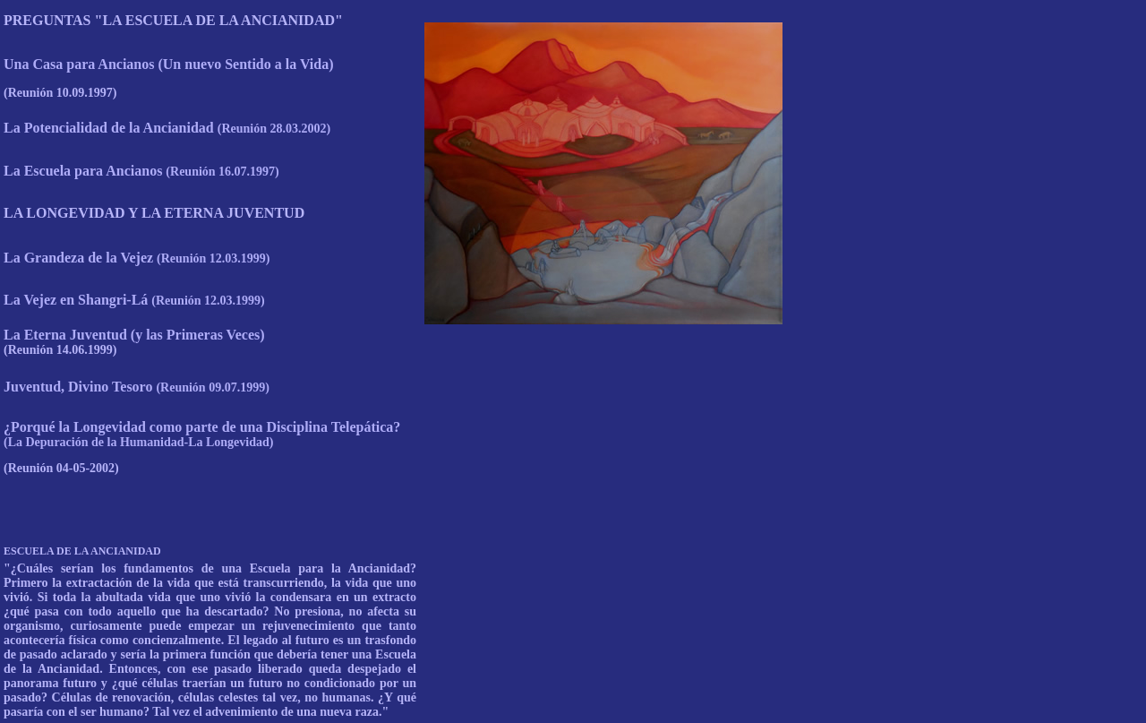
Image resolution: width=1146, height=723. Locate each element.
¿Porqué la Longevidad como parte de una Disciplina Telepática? (202, 434)
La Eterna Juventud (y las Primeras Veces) (134, 334)
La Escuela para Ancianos (141, 170)
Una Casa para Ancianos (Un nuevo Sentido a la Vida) (169, 64)
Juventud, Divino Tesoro (136, 386)
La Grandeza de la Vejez (137, 257)
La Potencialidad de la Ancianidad (167, 127)
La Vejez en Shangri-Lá (134, 299)
